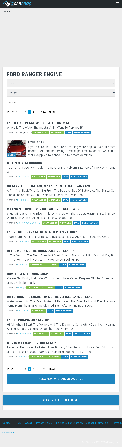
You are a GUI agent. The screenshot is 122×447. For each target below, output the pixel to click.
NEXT (52, 112)
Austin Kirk (23, 241)
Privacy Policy (44, 423)
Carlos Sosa (24, 333)
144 (43, 112)
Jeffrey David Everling (28, 222)
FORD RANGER (82, 132)
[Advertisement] (61, 39)
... (21, 112)
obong (21, 287)
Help (18, 423)
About (28, 423)
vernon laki (23, 310)
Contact (7, 423)
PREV (10, 112)
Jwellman (22, 356)
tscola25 (22, 264)
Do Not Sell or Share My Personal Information (82, 423)
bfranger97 (23, 199)
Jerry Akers (23, 176)
